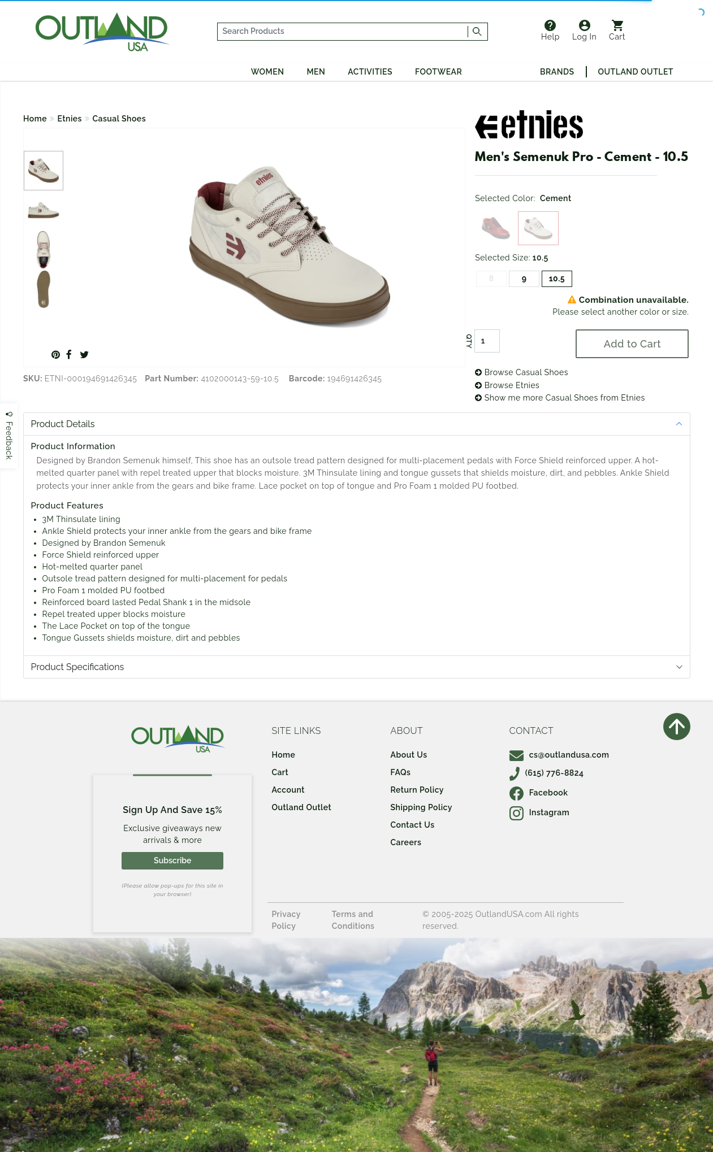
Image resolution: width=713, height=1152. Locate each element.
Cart (617, 30)
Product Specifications (77, 667)
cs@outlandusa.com (559, 754)
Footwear (438, 71)
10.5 (557, 278)
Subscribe (172, 860)
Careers (406, 842)
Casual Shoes (119, 118)
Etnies (70, 118)
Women (267, 71)
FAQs (401, 772)
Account (288, 789)
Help (550, 30)
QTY (469, 341)
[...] (343, 31)
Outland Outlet (635, 71)
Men (315, 71)
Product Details (63, 424)
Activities (370, 71)
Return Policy (417, 789)
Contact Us (413, 824)
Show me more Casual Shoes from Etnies (560, 397)
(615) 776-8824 (546, 772)
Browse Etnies (507, 385)
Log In (584, 30)
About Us (409, 754)
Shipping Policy (421, 807)
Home (35, 118)
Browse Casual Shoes (521, 372)
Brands (557, 71)
